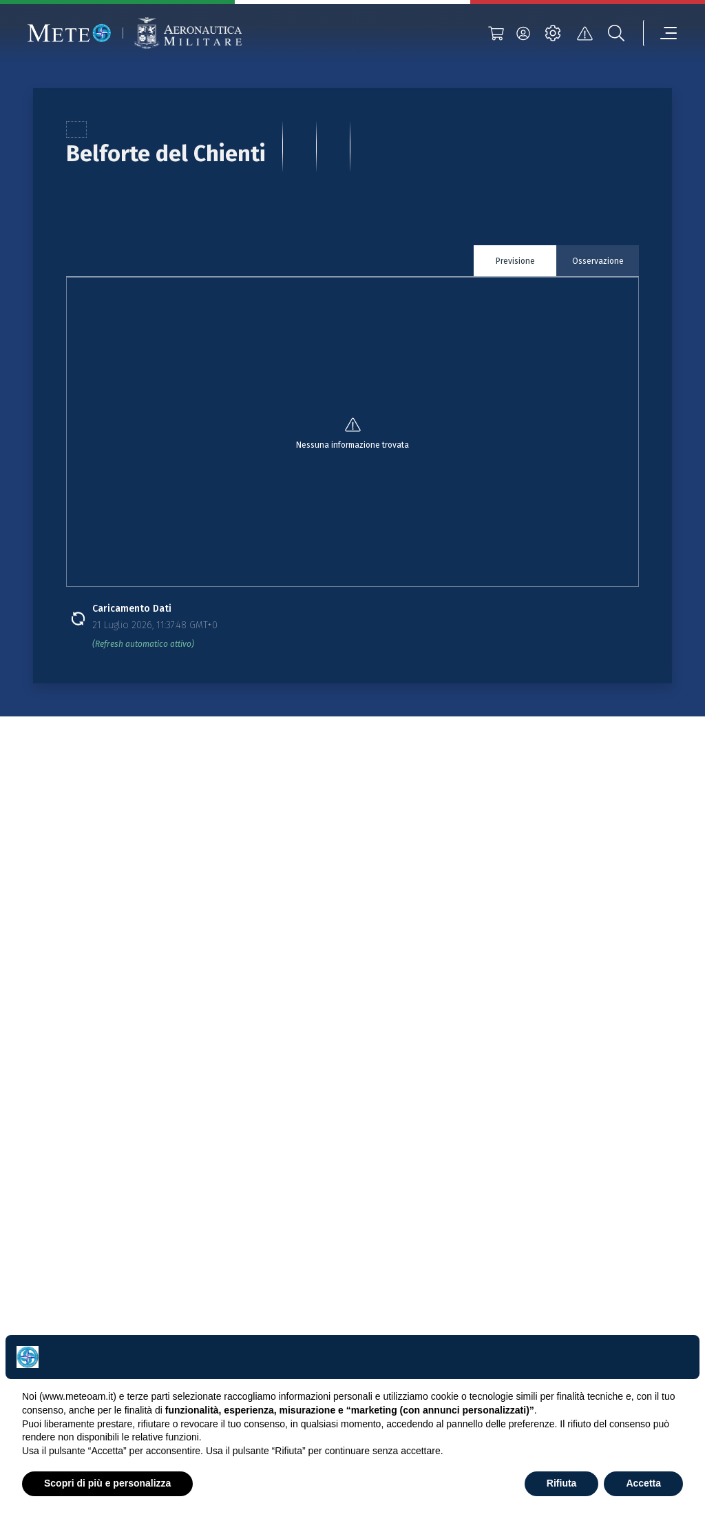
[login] (523, 33)
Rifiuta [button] (562, 1483)
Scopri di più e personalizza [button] (107, 1483)
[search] (616, 33)
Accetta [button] (643, 1483)
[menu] (660, 33)
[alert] (584, 33)
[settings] (553, 33)
